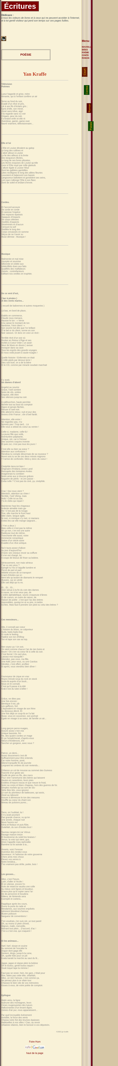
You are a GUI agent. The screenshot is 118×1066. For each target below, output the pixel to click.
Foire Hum (35, 1041)
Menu (85, 40)
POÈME (85, 52)
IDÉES (85, 50)
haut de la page (34, 1053)
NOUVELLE (87, 47)
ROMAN (85, 58)
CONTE (85, 55)
